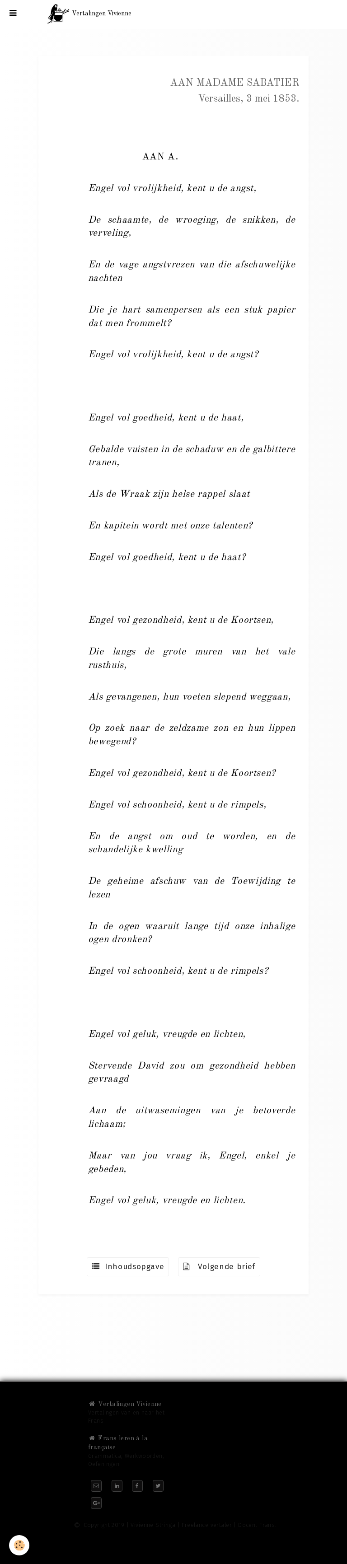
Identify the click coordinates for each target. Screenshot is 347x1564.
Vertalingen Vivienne (125, 1404)
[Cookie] (19, 1545)
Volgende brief (219, 1266)
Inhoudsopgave (128, 1266)
